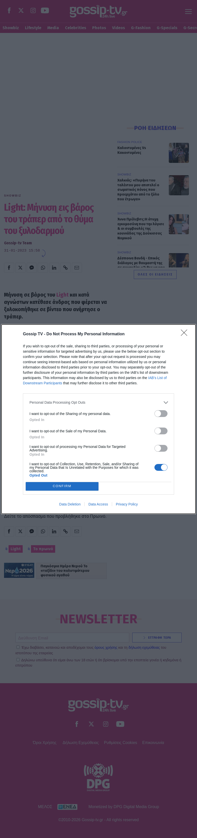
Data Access (98, 504)
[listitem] (98, 402)
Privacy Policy (127, 504)
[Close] (185, 334)
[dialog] (98, 419)
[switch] (161, 413)
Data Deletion (70, 504)
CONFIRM (62, 486)
